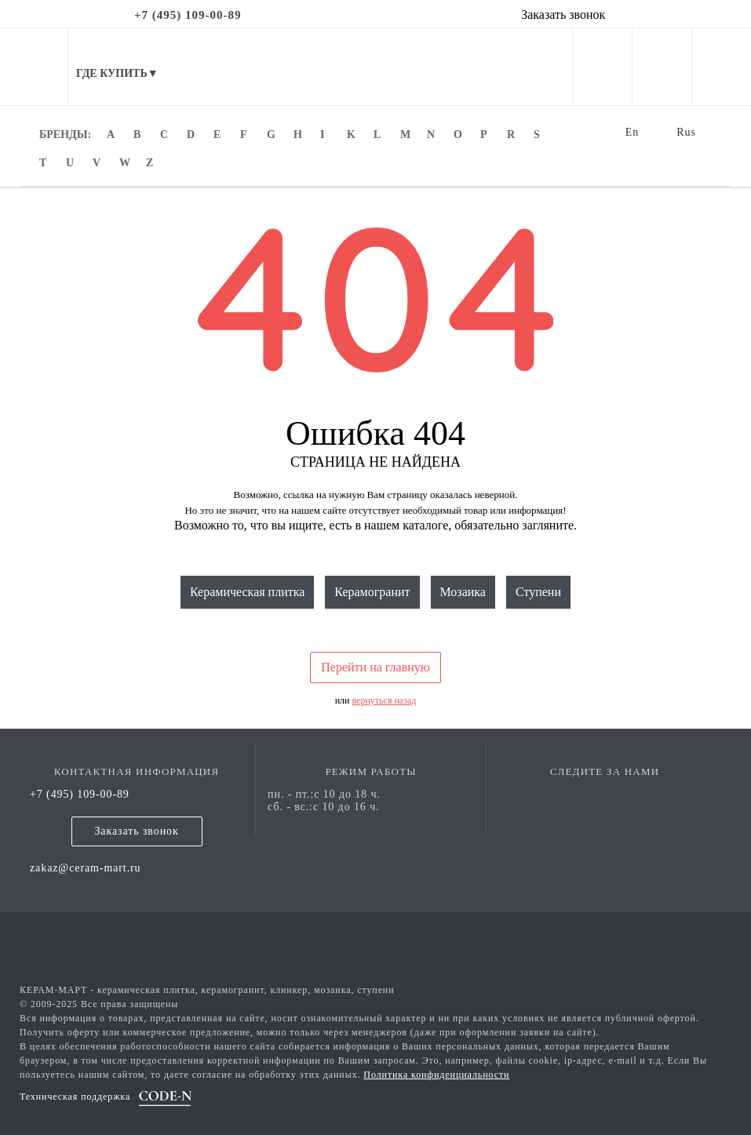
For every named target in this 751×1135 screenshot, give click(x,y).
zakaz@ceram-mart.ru (85, 868)
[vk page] (605, 794)
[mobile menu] (33, 66)
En (632, 132)
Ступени (538, 591)
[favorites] (662, 69)
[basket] (721, 69)
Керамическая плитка (247, 591)
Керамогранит (372, 591)
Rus (686, 132)
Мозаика (463, 591)
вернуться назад (384, 700)
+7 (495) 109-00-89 (79, 794)
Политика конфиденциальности (436, 1074)
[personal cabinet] (602, 69)
